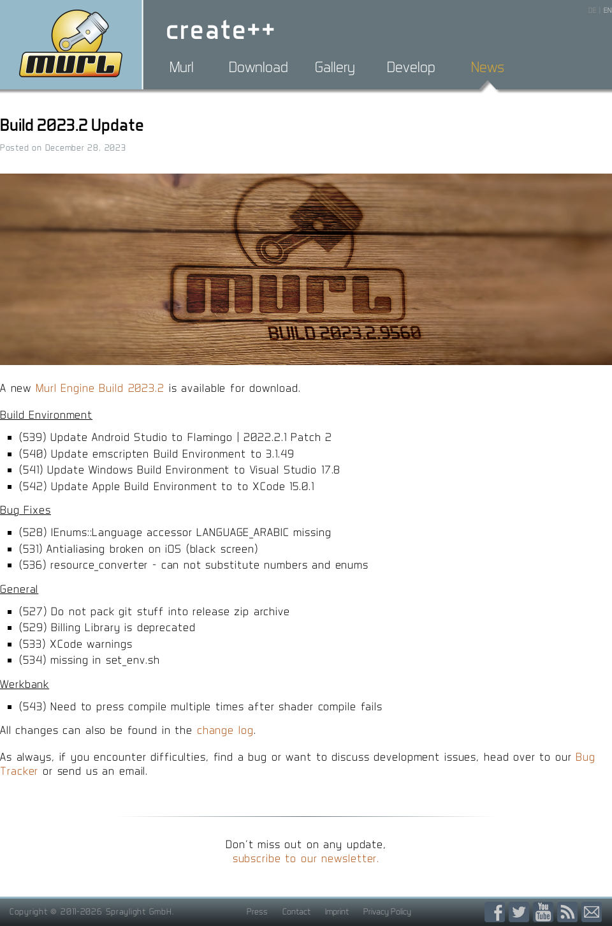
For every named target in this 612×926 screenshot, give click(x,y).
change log (225, 729)
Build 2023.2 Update (72, 124)
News (487, 67)
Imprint (337, 911)
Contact (296, 911)
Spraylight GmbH (139, 911)
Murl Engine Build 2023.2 (100, 387)
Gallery (335, 67)
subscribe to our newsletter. (306, 858)
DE (592, 10)
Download (258, 67)
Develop (411, 67)
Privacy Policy (387, 911)
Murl (182, 67)
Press (257, 911)
